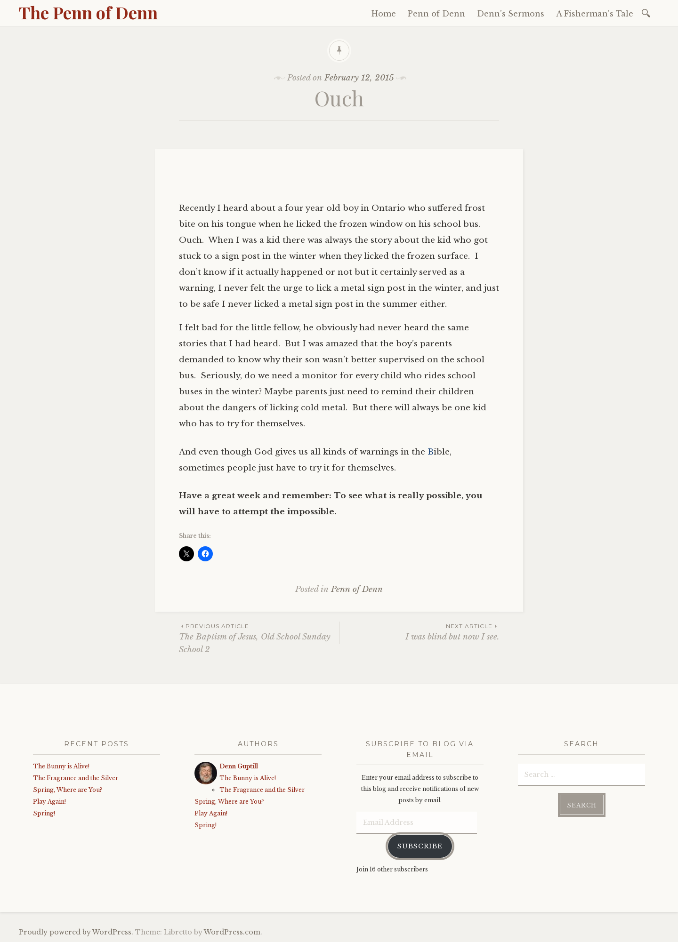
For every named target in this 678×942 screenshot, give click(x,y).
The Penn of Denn (88, 12)
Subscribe (420, 846)
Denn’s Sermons (510, 13)
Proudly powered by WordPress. (76, 932)
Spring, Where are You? (67, 789)
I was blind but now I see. (419, 632)
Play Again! (49, 801)
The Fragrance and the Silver (75, 778)
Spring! (44, 813)
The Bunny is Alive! (61, 766)
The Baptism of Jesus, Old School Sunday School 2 (259, 638)
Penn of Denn (436, 13)
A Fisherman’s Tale (594, 13)
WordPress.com (232, 932)
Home (383, 13)
